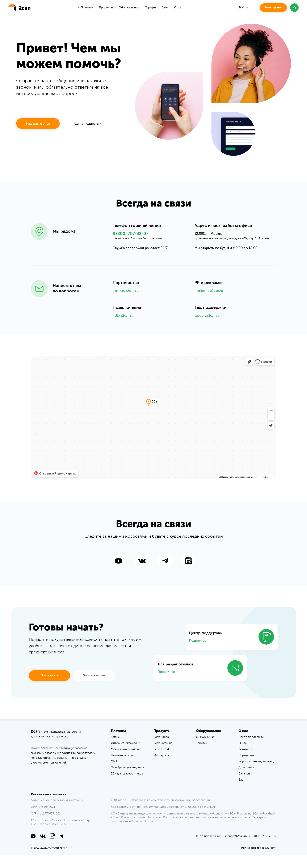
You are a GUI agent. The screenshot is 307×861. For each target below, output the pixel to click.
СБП (114, 767)
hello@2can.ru (124, 320)
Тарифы (150, 7)
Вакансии (245, 779)
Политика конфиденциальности (257, 854)
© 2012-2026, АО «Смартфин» (49, 854)
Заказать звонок (38, 123)
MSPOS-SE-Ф (205, 743)
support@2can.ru (207, 320)
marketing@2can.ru (209, 295)
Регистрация (273, 7)
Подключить (49, 681)
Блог (165, 7)
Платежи (87, 7)
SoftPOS (116, 743)
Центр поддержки (87, 123)
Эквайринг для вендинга (127, 773)
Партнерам (246, 761)
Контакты (245, 755)
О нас (243, 749)
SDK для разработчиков (127, 779)
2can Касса (161, 743)
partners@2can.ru (126, 295)
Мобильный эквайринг (126, 755)
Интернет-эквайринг (125, 749)
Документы (246, 773)
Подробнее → (199, 647)
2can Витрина (163, 749)
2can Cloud (161, 755)
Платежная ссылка (123, 761)
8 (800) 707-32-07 (130, 238)
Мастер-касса (163, 761)
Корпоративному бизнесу (256, 767)
